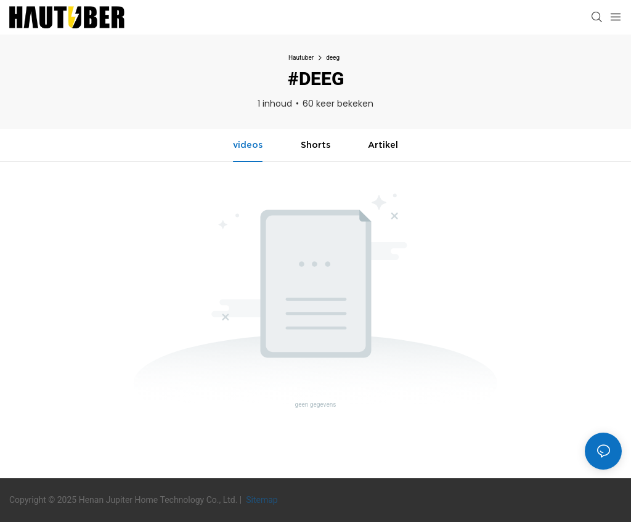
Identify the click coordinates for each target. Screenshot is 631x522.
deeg (333, 57)
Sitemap (261, 500)
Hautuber (301, 57)
